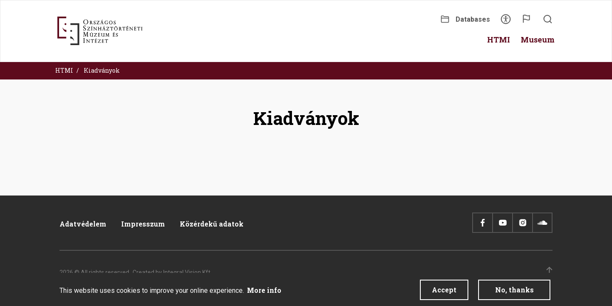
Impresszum (143, 223)
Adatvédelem (83, 223)
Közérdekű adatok (212, 223)
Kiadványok (102, 70)
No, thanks (514, 293)
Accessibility (506, 21)
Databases (473, 19)
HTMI (64, 70)
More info (264, 293)
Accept (444, 293)
